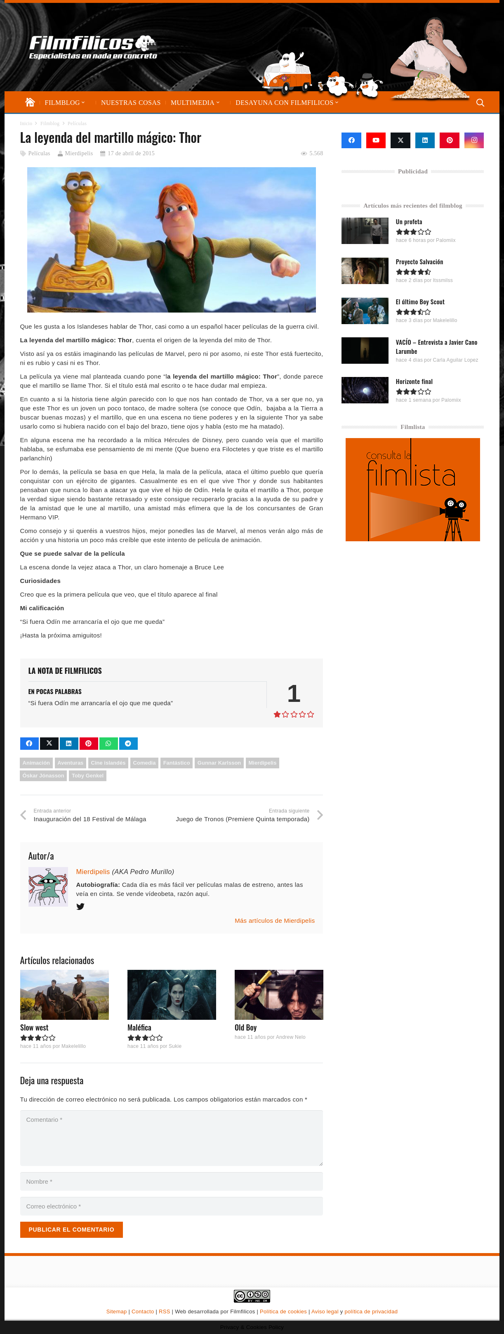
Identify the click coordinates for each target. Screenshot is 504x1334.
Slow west (34, 1027)
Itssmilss (443, 280)
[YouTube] (376, 140)
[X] (400, 140)
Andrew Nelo (290, 1037)
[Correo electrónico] (171, 1206)
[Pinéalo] (89, 743)
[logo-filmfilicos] (94, 47)
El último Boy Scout (420, 301)
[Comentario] (171, 1138)
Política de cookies (283, 1311)
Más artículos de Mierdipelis (275, 920)
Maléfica (139, 1027)
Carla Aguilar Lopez (455, 360)
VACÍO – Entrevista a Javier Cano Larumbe (437, 346)
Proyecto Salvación (419, 261)
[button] (82, 102)
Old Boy (245, 1027)
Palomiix (446, 240)
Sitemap (116, 1311)
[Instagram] (474, 140)
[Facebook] (351, 140)
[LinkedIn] (425, 140)
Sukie (174, 1046)
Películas (39, 153)
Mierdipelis (79, 153)
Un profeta (409, 221)
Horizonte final (414, 380)
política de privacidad (371, 1311)
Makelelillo (73, 1046)
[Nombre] (171, 1181)
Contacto (143, 1311)
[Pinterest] (449, 140)
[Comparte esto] (29, 743)
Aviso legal (325, 1311)
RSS (164, 1311)
